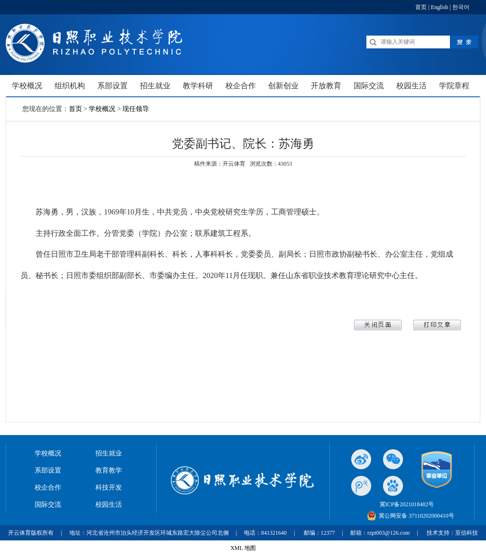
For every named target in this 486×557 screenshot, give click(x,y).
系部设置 (48, 470)
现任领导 (135, 108)
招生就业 (108, 453)
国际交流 (48, 504)
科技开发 (108, 487)
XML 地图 (242, 548)
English (440, 7)
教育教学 (108, 470)
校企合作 (48, 487)
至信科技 (466, 532)
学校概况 (102, 108)
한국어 (460, 7)
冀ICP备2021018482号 (407, 504)
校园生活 (108, 504)
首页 (421, 7)
